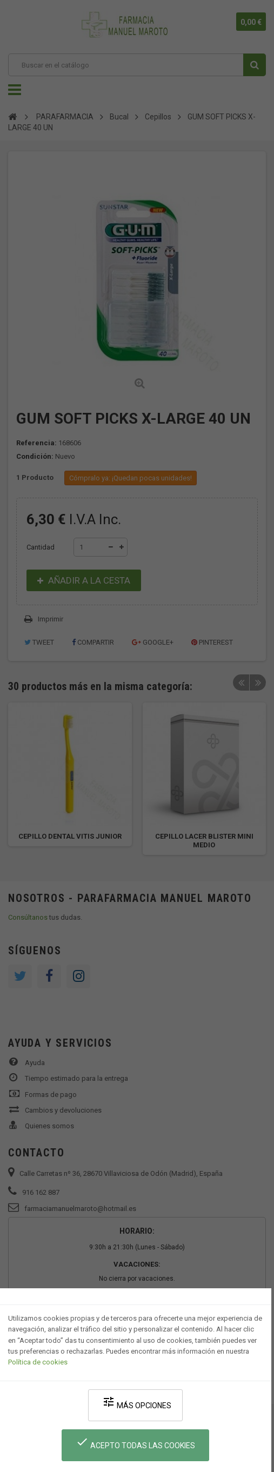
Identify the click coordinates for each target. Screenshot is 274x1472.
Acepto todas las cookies (135, 1442)
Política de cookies (38, 1362)
